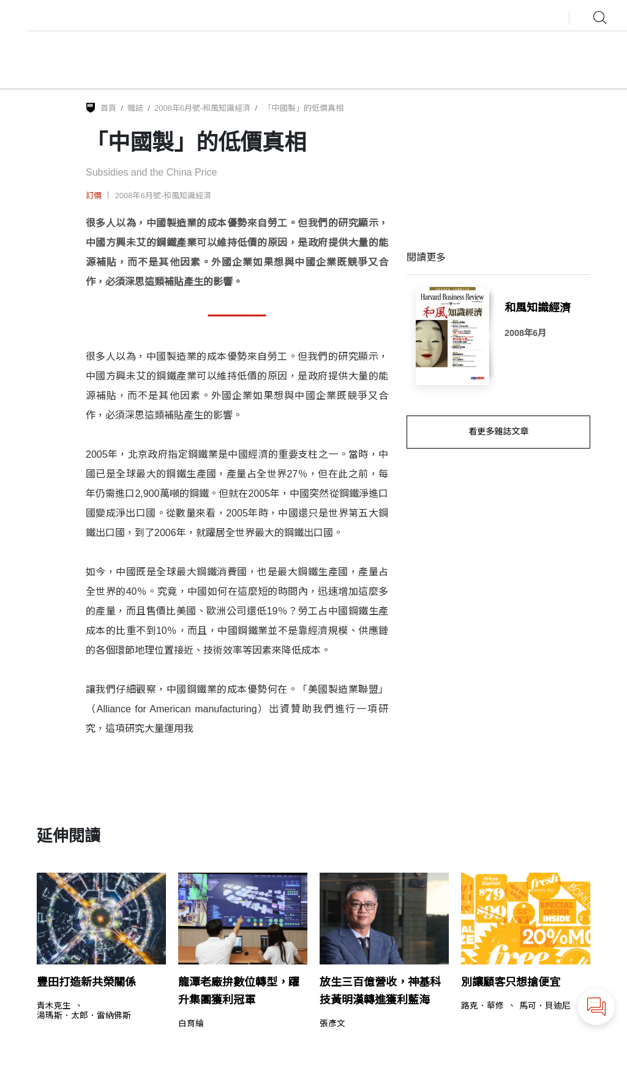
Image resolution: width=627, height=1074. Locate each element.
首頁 (108, 108)
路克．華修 (482, 1006)
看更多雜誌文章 (498, 431)
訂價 (94, 195)
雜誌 (135, 108)
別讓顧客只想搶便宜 (510, 982)
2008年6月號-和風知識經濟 (202, 108)
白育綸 (191, 1024)
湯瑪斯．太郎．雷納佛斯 (84, 1016)
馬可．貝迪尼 (545, 1006)
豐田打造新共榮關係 (86, 982)
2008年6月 (525, 333)
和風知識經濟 (538, 308)
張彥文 (332, 1024)
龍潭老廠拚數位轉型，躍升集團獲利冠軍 (238, 991)
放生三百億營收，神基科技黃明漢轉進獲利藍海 (380, 991)
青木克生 (54, 1006)
